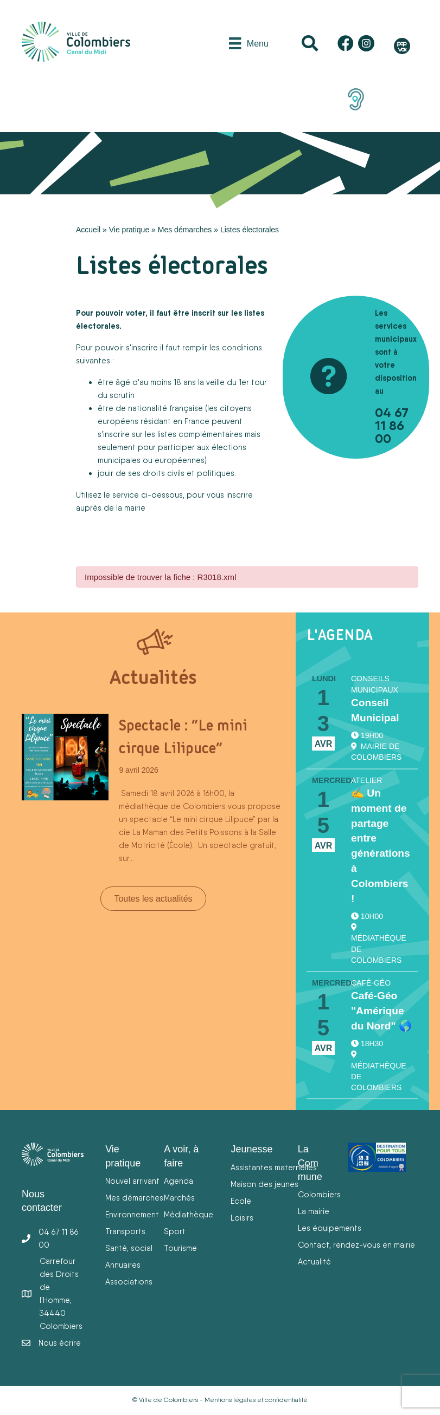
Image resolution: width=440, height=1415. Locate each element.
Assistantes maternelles (274, 1167)
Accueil (88, 229)
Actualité (314, 1261)
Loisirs (242, 1217)
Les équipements (329, 1228)
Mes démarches (185, 229)
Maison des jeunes (264, 1184)
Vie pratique (129, 229)
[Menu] (248, 43)
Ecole (241, 1200)
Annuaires (123, 1264)
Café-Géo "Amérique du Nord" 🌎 (381, 1011)
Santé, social (128, 1248)
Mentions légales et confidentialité (256, 1400)
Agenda (178, 1180)
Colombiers (319, 1194)
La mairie (313, 1211)
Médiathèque (188, 1214)
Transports (125, 1231)
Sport (175, 1231)
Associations (128, 1281)
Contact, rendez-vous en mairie (356, 1244)
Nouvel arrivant (132, 1180)
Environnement (132, 1214)
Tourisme (180, 1248)
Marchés (179, 1197)
